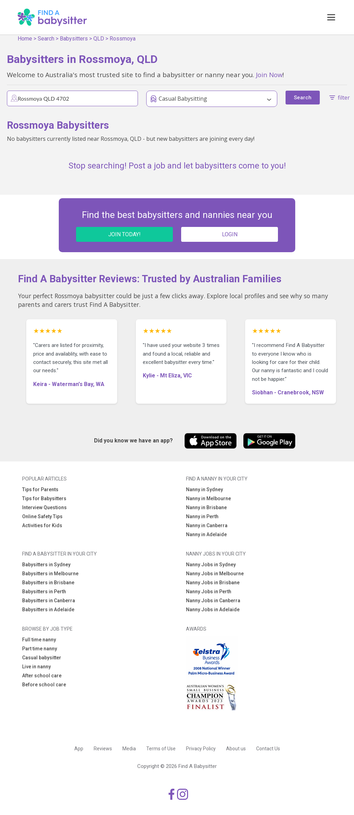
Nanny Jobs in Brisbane (213, 582)
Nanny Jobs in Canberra (213, 600)
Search (46, 38)
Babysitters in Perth (44, 591)
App (78, 748)
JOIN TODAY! (124, 234)
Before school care (44, 684)
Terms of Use (161, 748)
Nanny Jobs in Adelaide (213, 609)
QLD (98, 38)
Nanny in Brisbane (206, 507)
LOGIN (229, 234)
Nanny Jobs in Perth (208, 591)
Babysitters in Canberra (48, 600)
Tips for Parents (40, 489)
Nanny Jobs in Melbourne (215, 573)
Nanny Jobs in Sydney (211, 564)
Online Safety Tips (42, 516)
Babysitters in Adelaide (48, 609)
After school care (42, 675)
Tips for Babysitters (44, 498)
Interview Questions (44, 507)
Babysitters (74, 38)
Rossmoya (123, 38)
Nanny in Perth (202, 516)
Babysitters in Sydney (46, 564)
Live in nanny (36, 666)
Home (25, 38)
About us (236, 748)
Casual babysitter (41, 657)
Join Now (269, 74)
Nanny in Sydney (204, 489)
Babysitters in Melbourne (50, 573)
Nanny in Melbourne (208, 498)
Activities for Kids (42, 525)
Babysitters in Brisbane (48, 582)
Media (129, 748)
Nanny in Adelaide (206, 534)
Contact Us (268, 748)
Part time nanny (39, 648)
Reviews (103, 748)
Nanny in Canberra (206, 525)
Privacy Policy (201, 748)
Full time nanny (39, 639)
